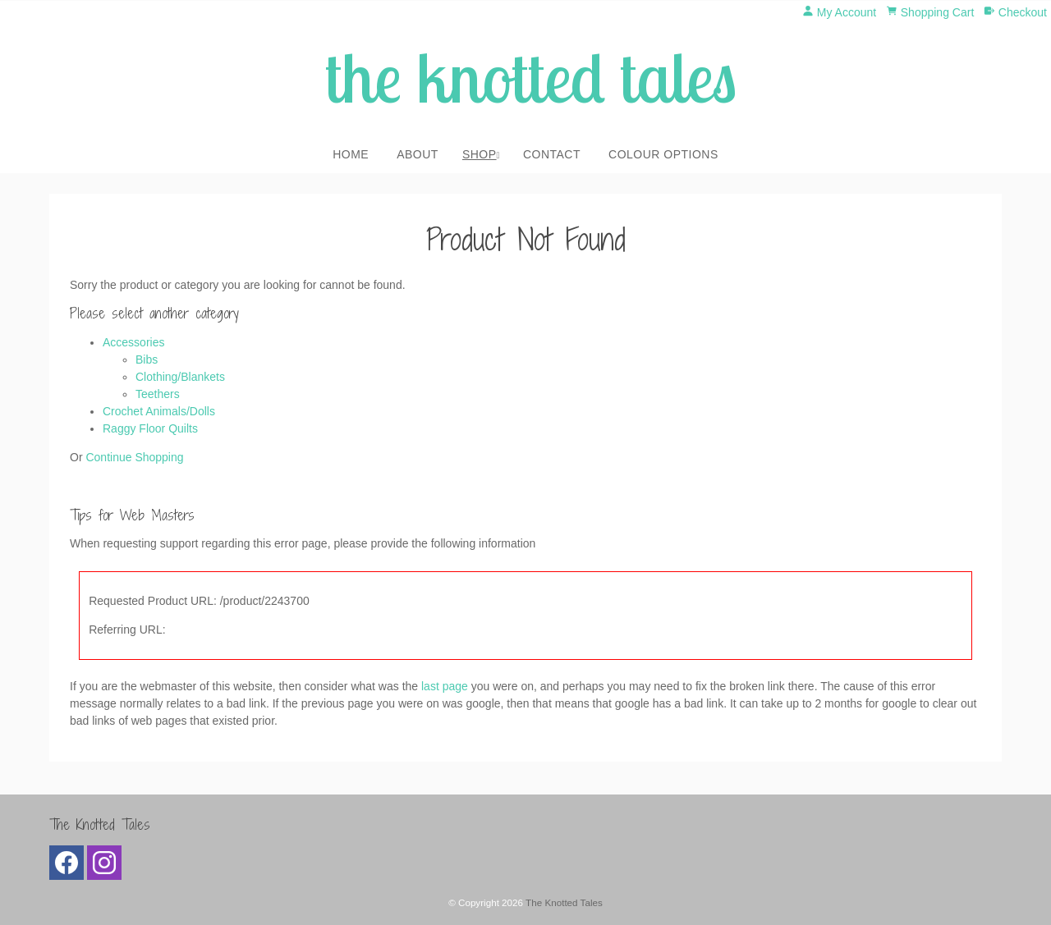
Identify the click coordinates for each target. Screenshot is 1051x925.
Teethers (157, 394)
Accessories (133, 342)
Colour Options (663, 154)
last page (444, 686)
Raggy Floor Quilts (150, 428)
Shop (479, 154)
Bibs (146, 359)
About (417, 154)
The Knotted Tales (564, 902)
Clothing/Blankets (180, 376)
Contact (552, 154)
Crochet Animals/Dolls (159, 411)
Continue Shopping (134, 457)
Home (351, 154)
